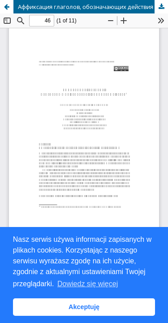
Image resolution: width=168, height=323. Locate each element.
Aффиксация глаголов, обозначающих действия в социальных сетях (93, 7)
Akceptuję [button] (84, 306)
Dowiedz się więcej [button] (87, 284)
